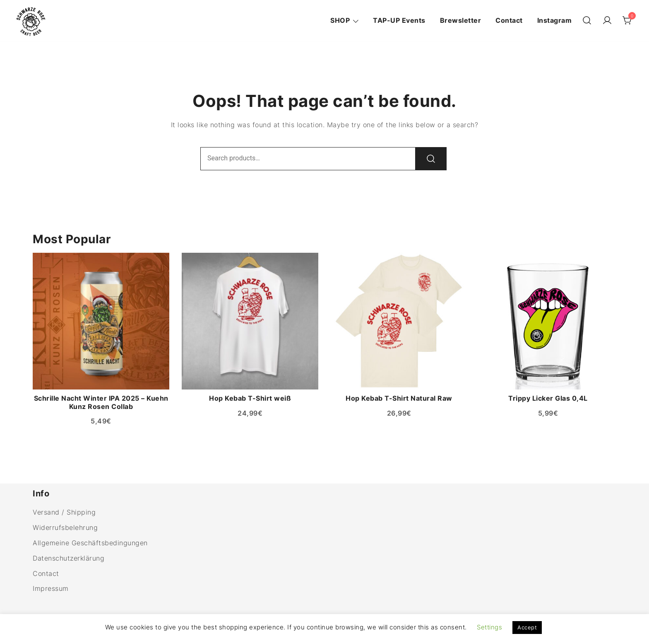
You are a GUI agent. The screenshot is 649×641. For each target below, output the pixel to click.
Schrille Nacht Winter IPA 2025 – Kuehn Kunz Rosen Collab (101, 402)
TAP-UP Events (399, 20)
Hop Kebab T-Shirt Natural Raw (399, 398)
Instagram (554, 20)
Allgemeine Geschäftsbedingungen (90, 543)
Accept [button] (527, 627)
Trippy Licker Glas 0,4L (548, 398)
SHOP (340, 20)
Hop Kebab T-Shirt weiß (250, 398)
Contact (509, 20)
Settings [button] (489, 627)
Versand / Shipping (64, 512)
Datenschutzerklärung (68, 558)
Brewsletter (460, 20)
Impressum (51, 588)
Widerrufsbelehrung (65, 527)
